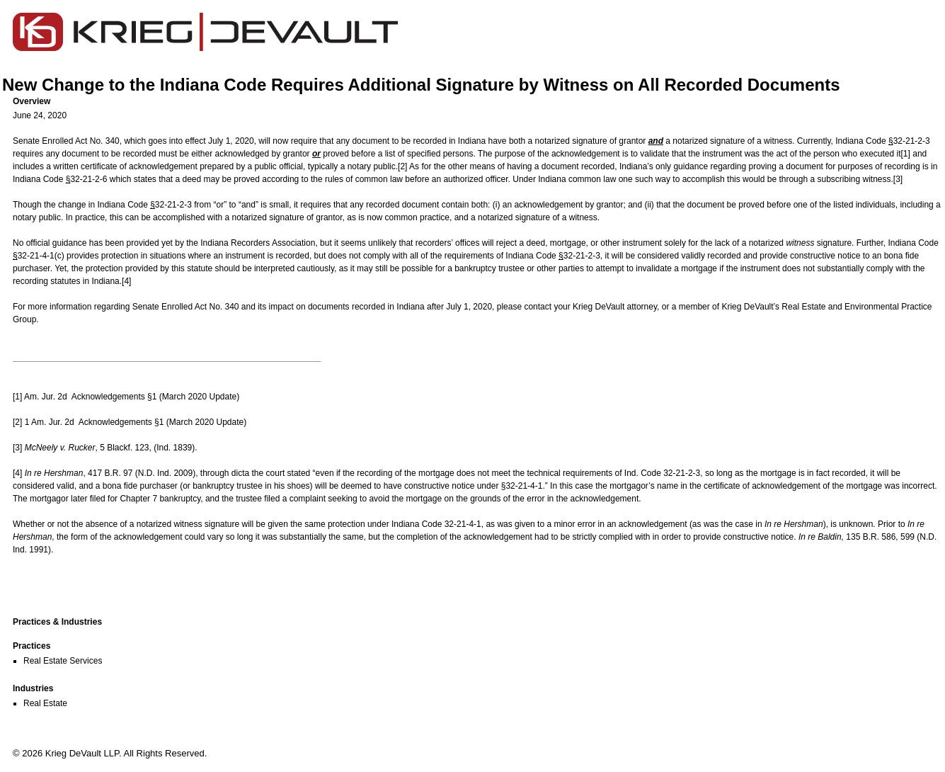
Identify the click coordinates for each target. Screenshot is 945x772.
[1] (905, 154)
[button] (478, 101)
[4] (126, 281)
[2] (402, 166)
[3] (898, 179)
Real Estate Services (62, 661)
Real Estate (45, 703)
